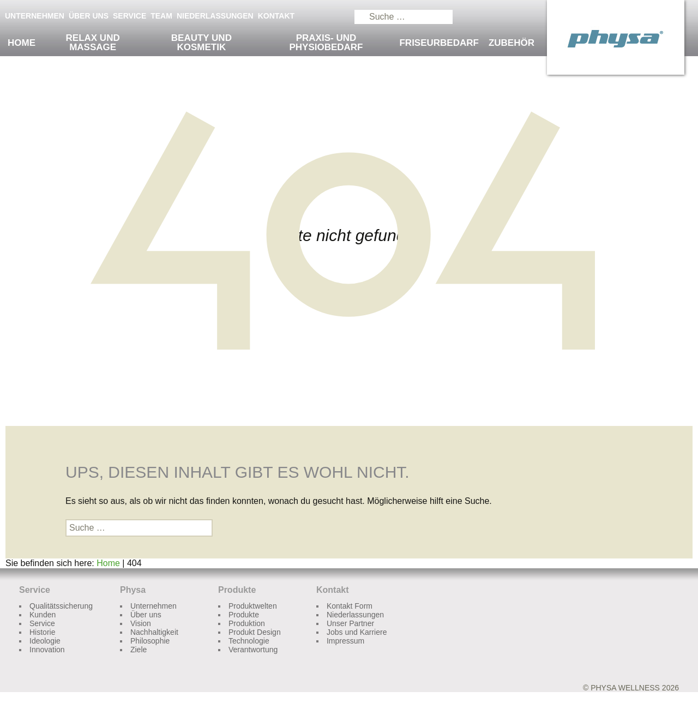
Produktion (246, 623)
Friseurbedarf (438, 43)
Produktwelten (252, 606)
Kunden (42, 614)
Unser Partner (350, 623)
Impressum (345, 640)
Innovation (47, 649)
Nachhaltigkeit (154, 632)
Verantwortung (253, 649)
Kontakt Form (349, 606)
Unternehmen (34, 15)
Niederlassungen (215, 15)
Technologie (248, 640)
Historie (42, 632)
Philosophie (150, 640)
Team (161, 15)
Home (21, 43)
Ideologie (45, 640)
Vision (140, 623)
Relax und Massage (93, 42)
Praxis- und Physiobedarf (326, 42)
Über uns (89, 15)
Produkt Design (254, 632)
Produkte (243, 614)
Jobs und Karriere (357, 632)
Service (129, 15)
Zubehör (511, 43)
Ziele (138, 649)
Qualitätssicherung (61, 606)
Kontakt (276, 15)
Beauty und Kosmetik (201, 42)
